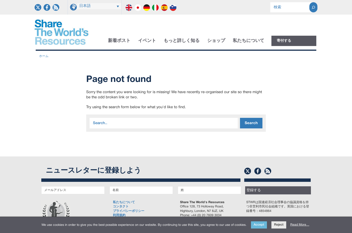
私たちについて (248, 41)
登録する (253, 190)
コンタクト (121, 206)
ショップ (216, 41)
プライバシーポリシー (128, 211)
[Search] (313, 7)
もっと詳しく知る (182, 41)
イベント (147, 41)
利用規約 (119, 215)
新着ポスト (119, 41)
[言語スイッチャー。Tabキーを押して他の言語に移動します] (99, 6)
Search (251, 123)
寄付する (284, 40)
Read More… (299, 224)
